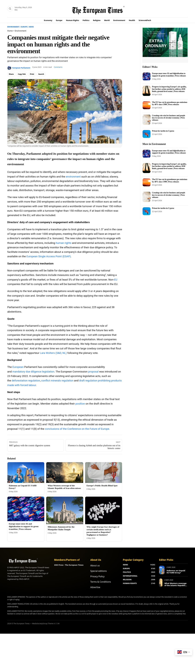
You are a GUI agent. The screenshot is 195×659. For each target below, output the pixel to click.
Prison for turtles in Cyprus (163, 131)
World (107, 20)
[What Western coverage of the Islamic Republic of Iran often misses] (64, 472)
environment (73, 176)
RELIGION (127, 579)
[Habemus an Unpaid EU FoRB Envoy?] (25, 472)
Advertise (95, 587)
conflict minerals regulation (57, 380)
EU (115, 279)
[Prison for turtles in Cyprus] (146, 134)
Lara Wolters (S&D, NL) (53, 353)
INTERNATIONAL (130, 576)
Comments (58, 67)
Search (41, 74)
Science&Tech (145, 20)
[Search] (10, 8)
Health (132, 20)
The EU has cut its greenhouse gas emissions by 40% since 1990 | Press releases (169, 103)
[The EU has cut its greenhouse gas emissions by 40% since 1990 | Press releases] (146, 105)
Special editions (98, 570)
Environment (119, 20)
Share (11, 74)
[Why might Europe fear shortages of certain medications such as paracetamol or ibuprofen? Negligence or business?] (103, 510)
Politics (86, 20)
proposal (93, 371)
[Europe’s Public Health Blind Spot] (103, 472)
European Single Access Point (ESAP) (48, 256)
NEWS (125, 565)
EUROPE (126, 568)
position (80, 403)
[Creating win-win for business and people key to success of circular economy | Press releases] (146, 120)
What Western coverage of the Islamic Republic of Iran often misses (175, 585)
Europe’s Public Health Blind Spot (102, 485)
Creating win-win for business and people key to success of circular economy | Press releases (168, 117)
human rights (63, 243)
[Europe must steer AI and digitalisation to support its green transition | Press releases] (25, 509)
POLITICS (127, 572)
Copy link (22, 74)
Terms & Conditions (100, 581)
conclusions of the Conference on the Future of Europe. (77, 428)
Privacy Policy (97, 576)
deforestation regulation (26, 380)
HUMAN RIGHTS (130, 583)
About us (95, 565)
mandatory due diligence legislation (33, 371)
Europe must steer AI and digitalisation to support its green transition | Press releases (23, 526)
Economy (48, 20)
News (31, 27)
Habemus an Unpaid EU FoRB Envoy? (176, 571)
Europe (59, 20)
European (18, 367)
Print (32, 74)
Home (10, 30)
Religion (97, 20)
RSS (16, 10)
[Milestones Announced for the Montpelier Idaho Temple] (64, 510)
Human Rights (72, 20)
